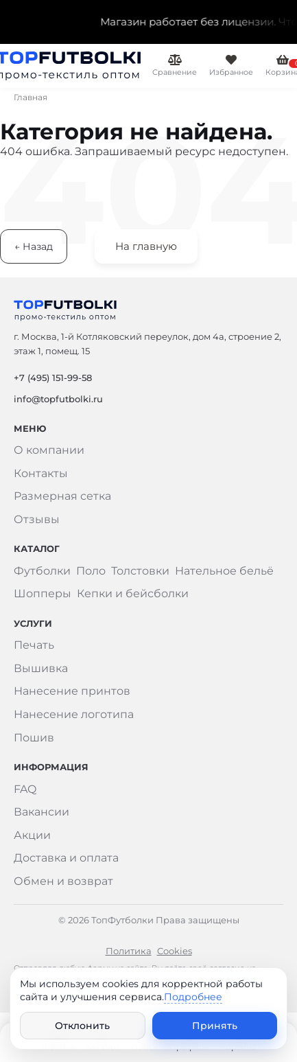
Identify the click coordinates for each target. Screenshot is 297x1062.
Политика (129, 950)
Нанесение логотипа (74, 714)
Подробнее (193, 997)
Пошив (34, 737)
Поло (91, 570)
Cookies (174, 950)
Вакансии (41, 811)
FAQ (25, 789)
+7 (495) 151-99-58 (53, 377)
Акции (32, 835)
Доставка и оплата (66, 857)
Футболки (42, 570)
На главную (146, 246)
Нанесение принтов (72, 690)
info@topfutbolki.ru (58, 398)
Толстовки (140, 570)
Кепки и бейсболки (133, 593)
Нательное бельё (224, 570)
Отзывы (37, 519)
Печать (34, 644)
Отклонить (82, 1025)
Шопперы (42, 593)
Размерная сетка (62, 496)
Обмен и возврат (63, 881)
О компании (49, 450)
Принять (214, 1025)
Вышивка (41, 668)
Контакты (41, 473)
